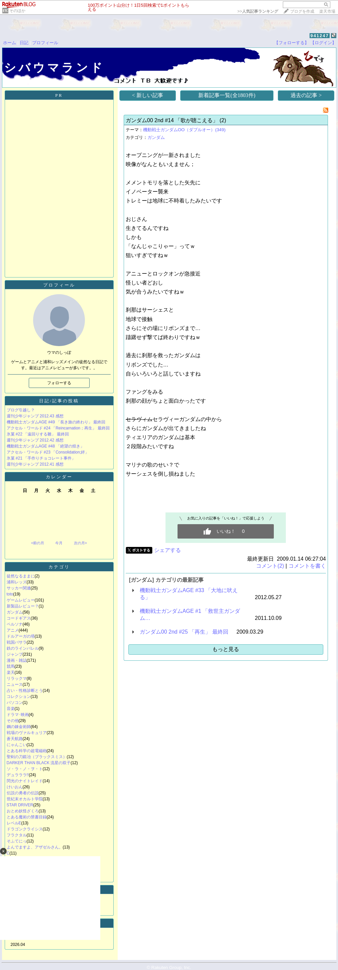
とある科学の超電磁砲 (27, 750)
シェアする (167, 550)
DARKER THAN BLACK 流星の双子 (39, 762)
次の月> (80, 543)
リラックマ (17, 678)
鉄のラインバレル (23, 648)
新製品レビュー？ (23, 606)
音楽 (11, 708)
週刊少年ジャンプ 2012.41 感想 (35, 464)
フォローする (59, 383)
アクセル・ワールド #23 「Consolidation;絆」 (48, 452)
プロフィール (45, 42)
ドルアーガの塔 (21, 636)
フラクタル (17, 835)
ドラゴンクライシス (25, 829)
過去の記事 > (306, 95)
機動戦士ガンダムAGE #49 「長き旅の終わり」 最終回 (56, 422)
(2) (223, 120)
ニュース (15, 684)
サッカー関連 (19, 588)
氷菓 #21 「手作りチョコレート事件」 (41, 458)
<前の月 (37, 543)
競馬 (11, 666)
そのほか (17, 10)
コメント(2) (270, 566)
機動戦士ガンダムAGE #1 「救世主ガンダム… (190, 614)
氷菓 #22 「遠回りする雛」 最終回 (38, 434)
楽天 (11, 672)
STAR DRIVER (20, 805)
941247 (319, 35)
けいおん (15, 787)
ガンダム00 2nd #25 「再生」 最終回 (184, 632)
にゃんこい (17, 744)
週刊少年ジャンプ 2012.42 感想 (35, 440)
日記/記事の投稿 (59, 400)
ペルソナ (15, 624)
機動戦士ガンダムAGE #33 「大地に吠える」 (189, 593)
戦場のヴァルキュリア (27, 732)
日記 (24, 42)
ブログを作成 (302, 11)
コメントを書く (307, 566)
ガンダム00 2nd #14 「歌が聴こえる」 (172, 120)
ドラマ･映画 (18, 714)
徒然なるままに (21, 576)
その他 (13, 720)
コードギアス (19, 618)
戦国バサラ (17, 642)
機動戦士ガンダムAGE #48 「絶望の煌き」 (45, 446)
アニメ (13, 630)
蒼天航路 (15, 738)
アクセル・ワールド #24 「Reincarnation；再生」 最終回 (58, 428)
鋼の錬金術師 (19, 726)
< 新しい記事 (147, 95)
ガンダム (15, 612)
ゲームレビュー (21, 600)
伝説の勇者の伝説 (23, 793)
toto (10, 594)
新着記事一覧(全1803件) (226, 95)
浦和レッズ (17, 582)
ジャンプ (15, 654)
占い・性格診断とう (25, 690)
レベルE (14, 823)
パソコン (15, 702)
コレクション (19, 696)
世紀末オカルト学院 (25, 799)
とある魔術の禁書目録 (27, 817)
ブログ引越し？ (21, 410)
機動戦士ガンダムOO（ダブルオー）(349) (184, 129)
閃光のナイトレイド (25, 781)
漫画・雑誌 (17, 660)
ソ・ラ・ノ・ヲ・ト (25, 768)
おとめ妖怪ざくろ (23, 811)
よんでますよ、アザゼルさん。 (35, 847)
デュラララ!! (18, 775)
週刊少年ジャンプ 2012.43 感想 (35, 416)
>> (257, 11)
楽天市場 (327, 11)
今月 (59, 543)
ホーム (9, 42)
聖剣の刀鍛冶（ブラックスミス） (37, 756)
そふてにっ (17, 841)
